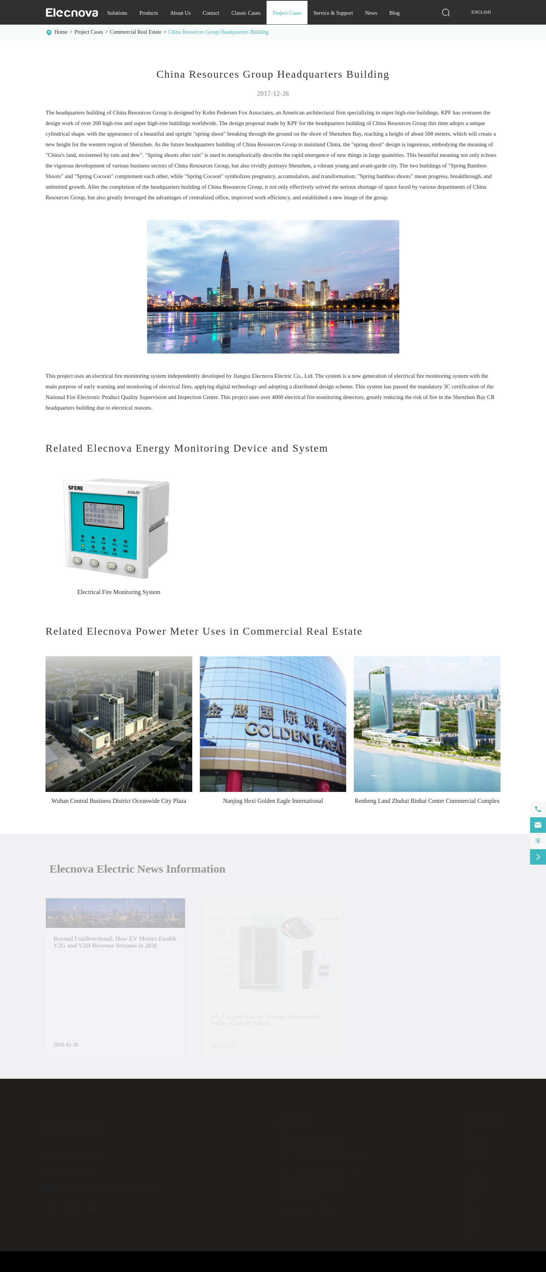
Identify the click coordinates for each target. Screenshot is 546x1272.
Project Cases (287, 13)
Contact (211, 13)
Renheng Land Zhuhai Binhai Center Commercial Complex (427, 801)
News (371, 13)
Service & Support (333, 13)
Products (149, 13)
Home (61, 32)
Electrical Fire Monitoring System (118, 592)
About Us (180, 13)
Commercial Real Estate (136, 32)
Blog (394, 13)
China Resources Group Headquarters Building (218, 32)
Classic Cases (245, 13)
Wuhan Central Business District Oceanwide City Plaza (118, 801)
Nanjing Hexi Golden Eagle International (273, 801)
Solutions (117, 13)
